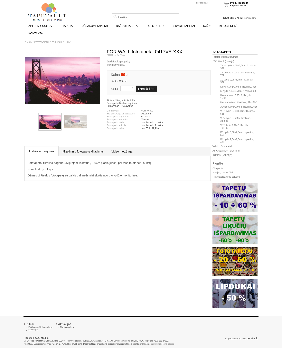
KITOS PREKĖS (230, 25)
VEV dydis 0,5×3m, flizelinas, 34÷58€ (235, 119)
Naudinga (33, 329)
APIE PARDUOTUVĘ (41, 25)
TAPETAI (67, 25)
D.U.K (30, 324)
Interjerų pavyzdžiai (222, 172)
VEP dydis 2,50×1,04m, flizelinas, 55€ (237, 112)
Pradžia (28, 42)
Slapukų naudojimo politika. (162, 344)
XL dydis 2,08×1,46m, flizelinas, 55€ (236, 81)
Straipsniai (217, 168)
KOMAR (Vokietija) (222, 155)
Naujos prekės (67, 327)
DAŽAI (207, 25)
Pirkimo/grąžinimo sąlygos (226, 176)
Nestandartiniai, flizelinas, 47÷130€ (238, 102)
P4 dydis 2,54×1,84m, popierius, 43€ (237, 140)
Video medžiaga (121, 151)
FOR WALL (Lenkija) (61, 42)
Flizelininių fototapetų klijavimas (83, 151)
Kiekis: (114, 89)
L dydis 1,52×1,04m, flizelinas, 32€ (238, 86)
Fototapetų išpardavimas (225, 57)
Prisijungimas (201, 3)
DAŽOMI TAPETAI (127, 25)
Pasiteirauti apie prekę (118, 61)
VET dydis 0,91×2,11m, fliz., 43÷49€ (235, 126)
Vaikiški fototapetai (222, 146)
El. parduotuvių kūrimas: (235, 339)
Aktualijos (64, 324)
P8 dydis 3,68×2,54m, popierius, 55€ (237, 133)
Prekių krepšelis (239, 3)
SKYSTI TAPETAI (184, 25)
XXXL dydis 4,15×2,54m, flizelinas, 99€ (238, 67)
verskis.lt (252, 338)
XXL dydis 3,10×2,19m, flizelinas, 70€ (237, 74)
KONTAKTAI (35, 33)
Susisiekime (250, 18)
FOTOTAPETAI (156, 25)
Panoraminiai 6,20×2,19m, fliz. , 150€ (236, 97)
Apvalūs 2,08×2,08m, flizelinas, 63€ (238, 106)
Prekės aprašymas (41, 151)
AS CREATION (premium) (226, 150)
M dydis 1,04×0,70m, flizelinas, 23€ (238, 91)
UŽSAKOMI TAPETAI (95, 25)
